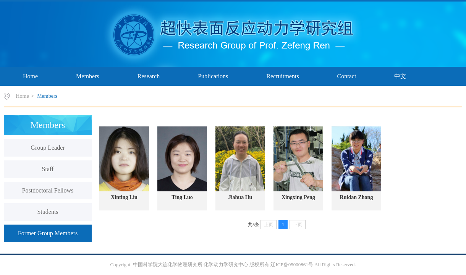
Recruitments (282, 76)
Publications (213, 76)
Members (87, 76)
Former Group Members (48, 233)
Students (47, 212)
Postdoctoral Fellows (48, 190)
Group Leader (48, 147)
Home (30, 76)
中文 (400, 76)
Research (149, 76)
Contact (346, 76)
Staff (48, 169)
